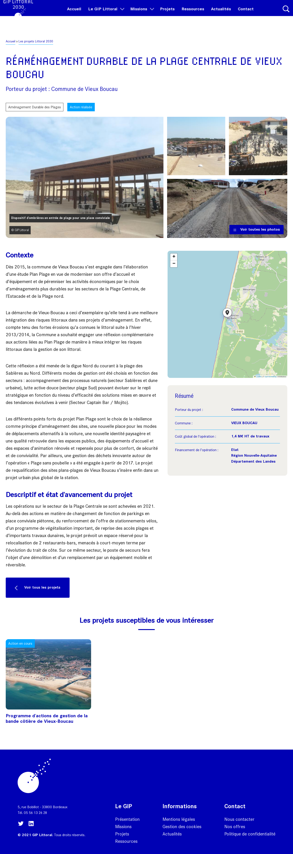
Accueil (74, 13)
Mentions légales (179, 819)
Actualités (221, 13)
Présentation (127, 819)
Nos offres (234, 826)
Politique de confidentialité (249, 834)
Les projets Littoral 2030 (36, 41)
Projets (167, 13)
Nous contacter (239, 819)
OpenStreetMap (271, 377)
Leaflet (257, 377)
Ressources (193, 13)
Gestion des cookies (182, 826)
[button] (227, 314)
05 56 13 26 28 (35, 812)
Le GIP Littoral (105, 13)
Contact (246, 13)
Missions (141, 13)
